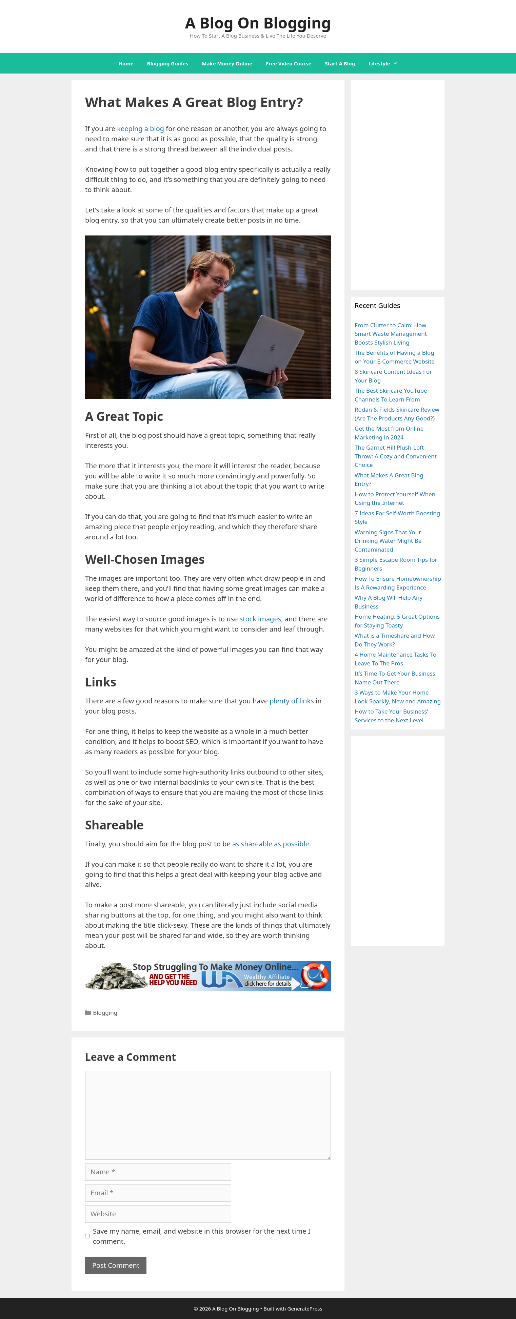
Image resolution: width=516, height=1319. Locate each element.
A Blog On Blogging (258, 22)
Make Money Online (227, 63)
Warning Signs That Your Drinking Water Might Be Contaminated (388, 540)
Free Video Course (288, 63)
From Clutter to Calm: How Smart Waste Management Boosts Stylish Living (391, 333)
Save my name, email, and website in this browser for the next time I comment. (201, 1236)
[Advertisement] (398, 185)
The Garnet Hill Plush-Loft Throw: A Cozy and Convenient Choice (396, 456)
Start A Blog (340, 63)
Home (125, 63)
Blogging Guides (167, 63)
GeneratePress (304, 1308)
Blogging (105, 1012)
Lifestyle (386, 63)
